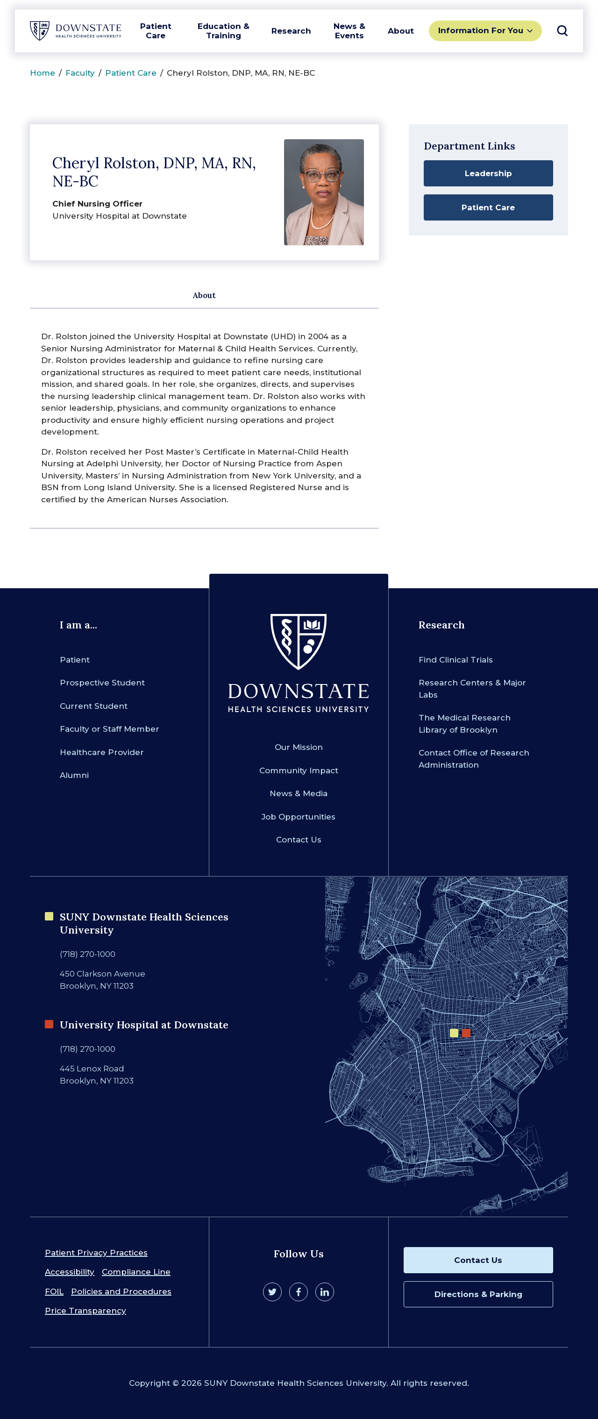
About (401, 31)
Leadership (488, 173)
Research (291, 31)
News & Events (349, 30)
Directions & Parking (478, 1294)
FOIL (54, 1291)
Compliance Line (136, 1271)
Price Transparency (85, 1310)
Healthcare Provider (102, 752)
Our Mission (299, 747)
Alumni (74, 775)
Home (42, 73)
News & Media (298, 793)
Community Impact (298, 770)
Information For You (480, 30)
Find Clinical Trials (456, 659)
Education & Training (223, 30)
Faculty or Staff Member (109, 729)
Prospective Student (102, 682)
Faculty (80, 73)
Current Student (94, 706)
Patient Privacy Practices (96, 1252)
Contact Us (298, 839)
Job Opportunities (298, 816)
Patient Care (155, 30)
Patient (75, 659)
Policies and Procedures (121, 1291)
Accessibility (69, 1271)
